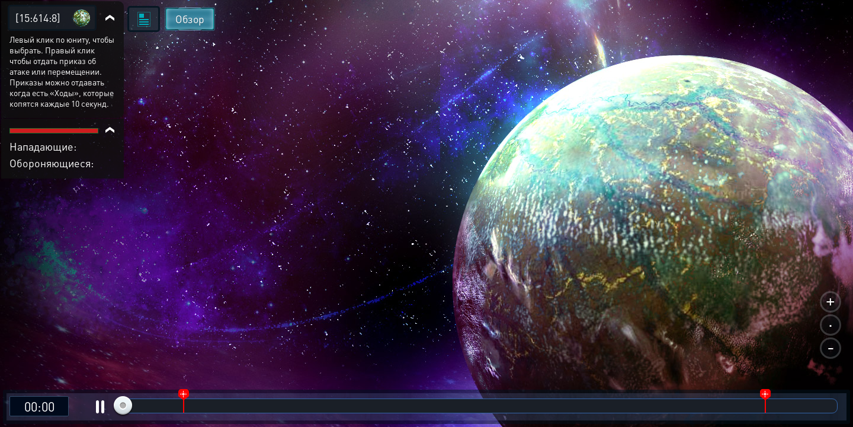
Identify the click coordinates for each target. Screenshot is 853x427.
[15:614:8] (37, 17)
